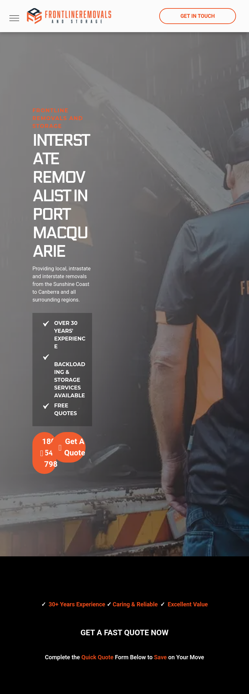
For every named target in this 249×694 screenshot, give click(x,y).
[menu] (14, 18)
